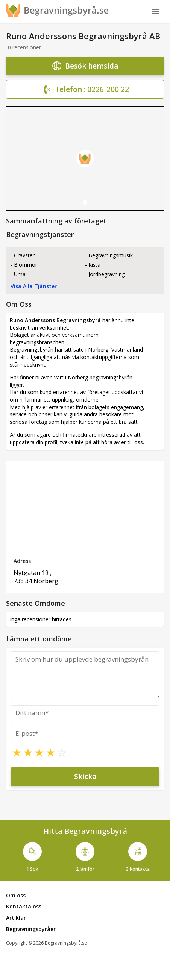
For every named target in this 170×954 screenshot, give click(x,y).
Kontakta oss (23, 906)
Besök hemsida (85, 66)
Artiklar (16, 917)
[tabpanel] (85, 158)
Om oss (16, 895)
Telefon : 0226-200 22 (85, 89)
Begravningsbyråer (31, 929)
